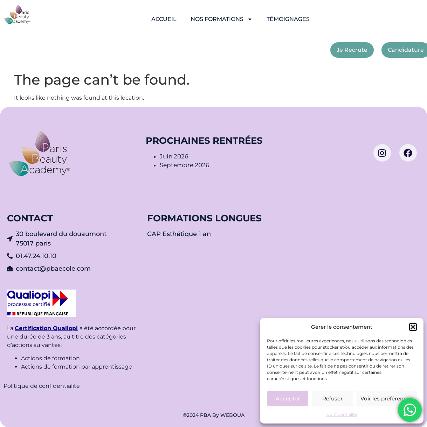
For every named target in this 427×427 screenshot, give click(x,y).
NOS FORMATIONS (222, 19)
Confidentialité (341, 414)
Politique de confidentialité (42, 386)
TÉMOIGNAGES (288, 19)
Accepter (288, 398)
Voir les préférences (386, 398)
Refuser (332, 398)
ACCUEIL (164, 19)
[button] (412, 326)
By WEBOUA (228, 415)
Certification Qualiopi (46, 328)
